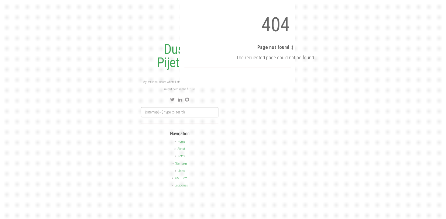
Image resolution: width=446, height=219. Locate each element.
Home (181, 142)
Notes (181, 156)
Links (181, 171)
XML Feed (181, 178)
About (181, 149)
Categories (181, 185)
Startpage (181, 163)
